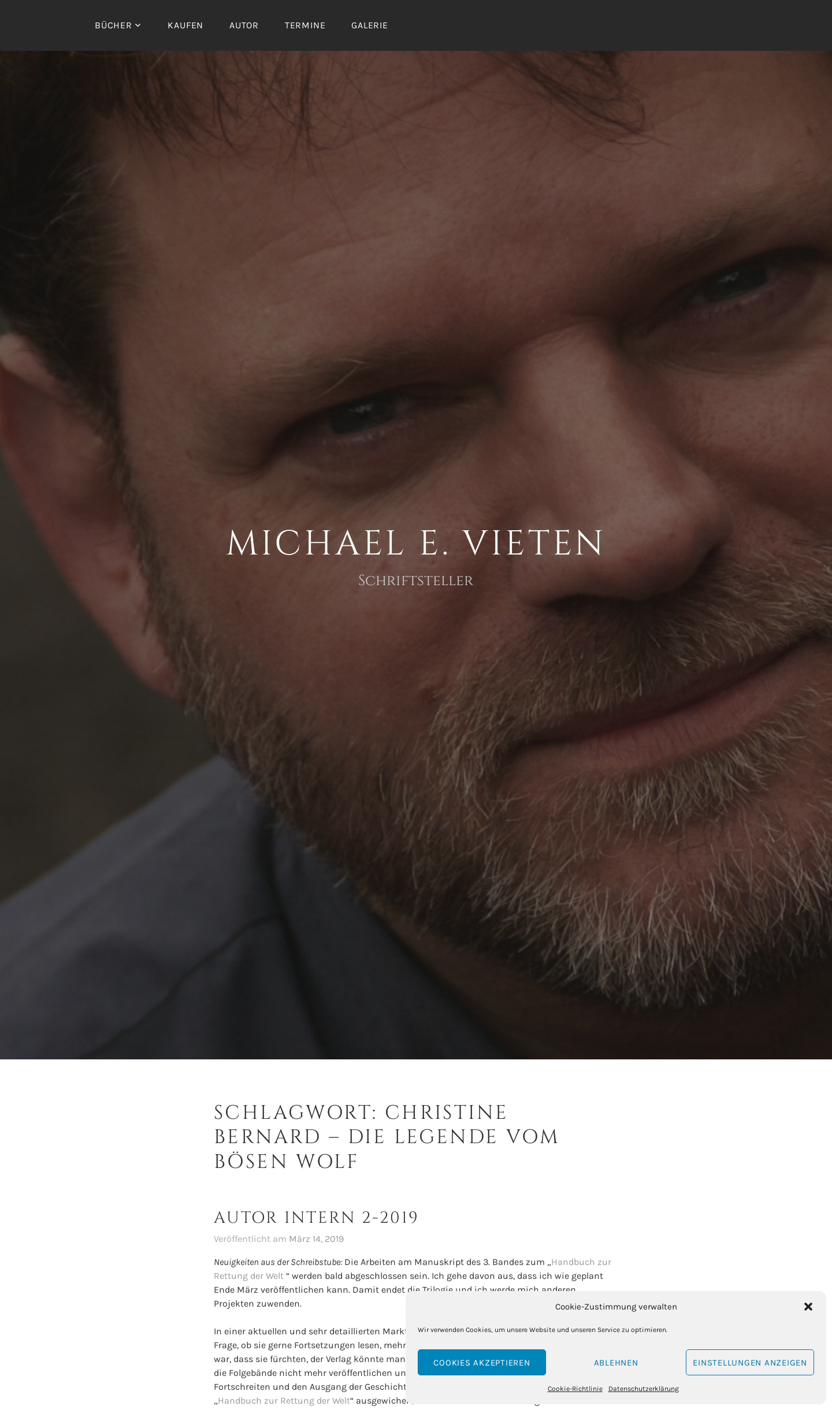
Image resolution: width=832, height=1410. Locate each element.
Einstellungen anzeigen (750, 1362)
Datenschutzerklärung (643, 1389)
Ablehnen (616, 1362)
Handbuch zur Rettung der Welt (284, 1400)
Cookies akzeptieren (481, 1362)
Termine (305, 25)
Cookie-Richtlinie (575, 1389)
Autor (244, 25)
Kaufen (185, 25)
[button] (808, 1306)
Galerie (369, 25)
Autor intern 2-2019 (316, 1218)
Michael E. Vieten (416, 543)
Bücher (113, 25)
